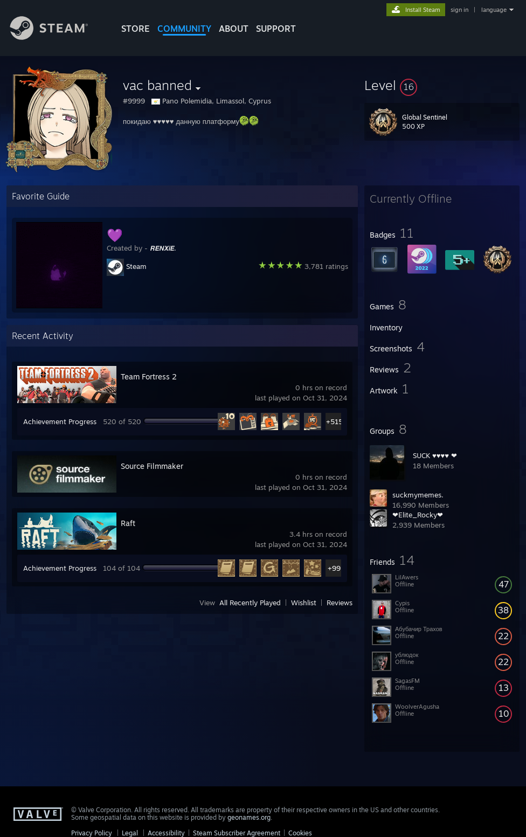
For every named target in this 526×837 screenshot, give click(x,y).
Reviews (339, 602)
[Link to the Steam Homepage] (57, 36)
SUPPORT (276, 28)
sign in (459, 9)
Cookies (300, 833)
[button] (442, 85)
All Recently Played (250, 602)
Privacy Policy (91, 833)
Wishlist (303, 602)
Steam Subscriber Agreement (236, 833)
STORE (135, 28)
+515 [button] (334, 421)
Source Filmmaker (152, 466)
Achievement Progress (59, 421)
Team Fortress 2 (149, 376)
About (233, 28)
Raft (128, 523)
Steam (136, 266)
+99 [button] (334, 568)
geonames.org (249, 817)
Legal (130, 833)
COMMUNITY (184, 28)
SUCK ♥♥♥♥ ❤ (435, 455)
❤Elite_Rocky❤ (417, 514)
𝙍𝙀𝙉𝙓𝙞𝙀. (163, 248)
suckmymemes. (418, 494)
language (494, 9)
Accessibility (166, 833)
